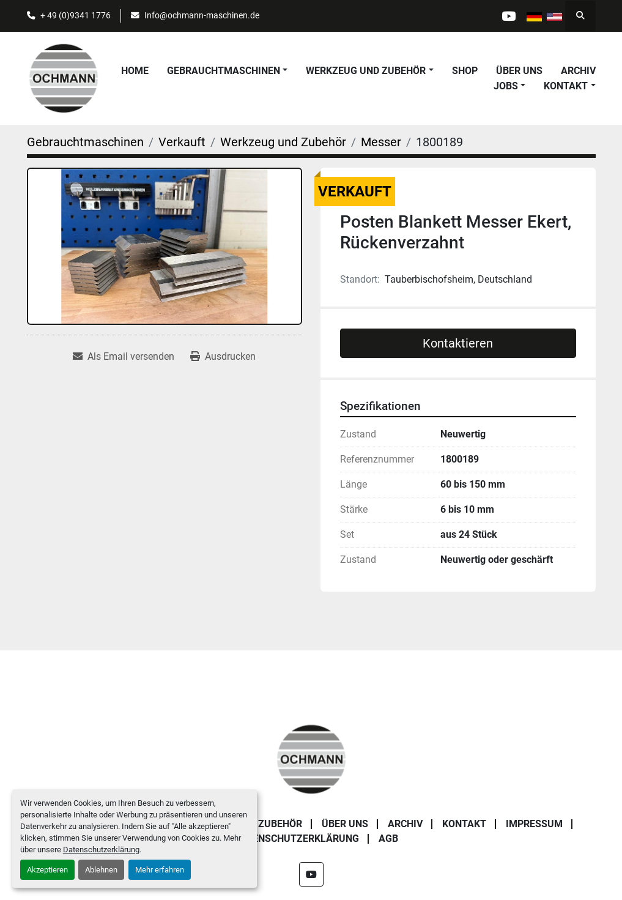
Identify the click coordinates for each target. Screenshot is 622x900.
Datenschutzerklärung (101, 849)
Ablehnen (101, 869)
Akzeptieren (47, 869)
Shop (465, 70)
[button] (227, 71)
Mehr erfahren (159, 869)
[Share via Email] (123, 356)
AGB (388, 838)
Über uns (519, 70)
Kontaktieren (458, 343)
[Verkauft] (181, 142)
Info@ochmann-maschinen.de (201, 15)
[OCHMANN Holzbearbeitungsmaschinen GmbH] (311, 758)
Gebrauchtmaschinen (223, 70)
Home (135, 70)
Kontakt (566, 86)
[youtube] (508, 16)
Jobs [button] (506, 86)
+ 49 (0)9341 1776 (75, 15)
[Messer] (381, 142)
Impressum (534, 824)
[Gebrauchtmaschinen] (85, 142)
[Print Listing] (223, 356)
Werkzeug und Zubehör (366, 70)
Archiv (578, 70)
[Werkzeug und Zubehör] (283, 142)
